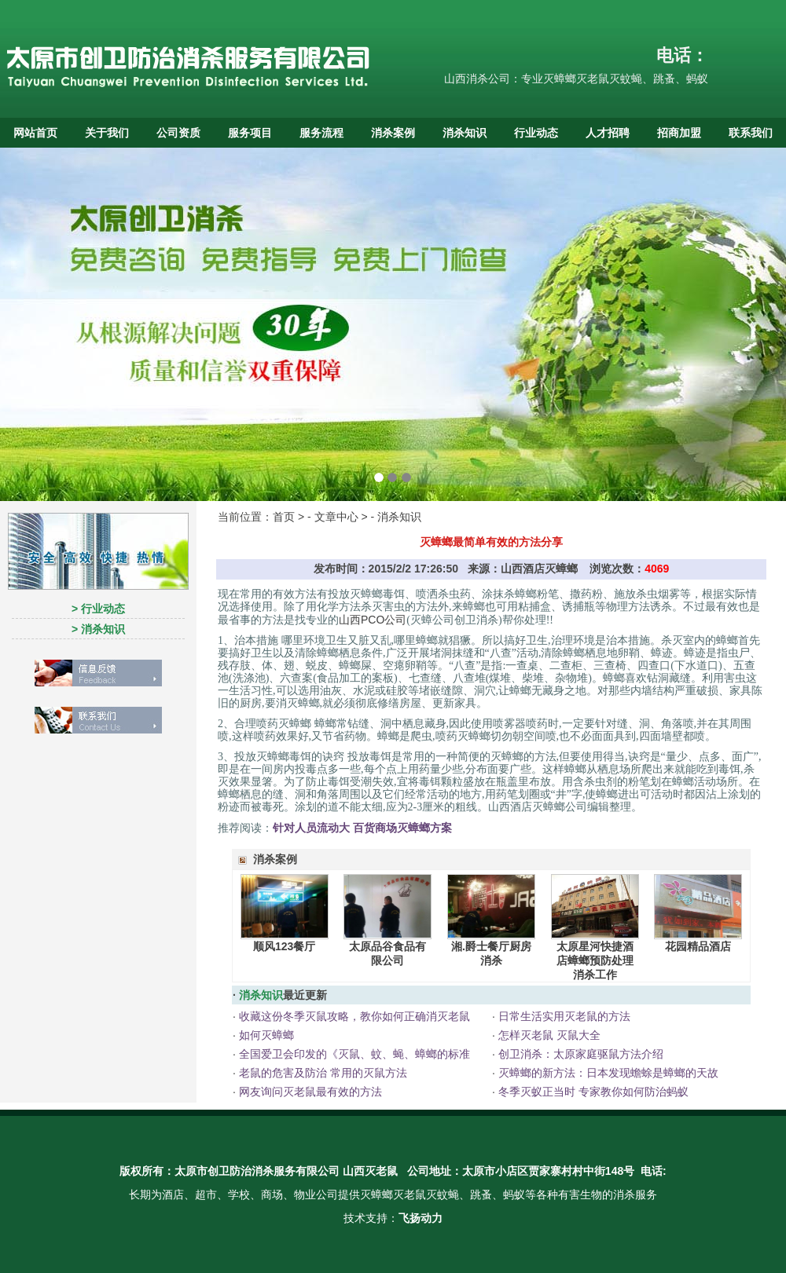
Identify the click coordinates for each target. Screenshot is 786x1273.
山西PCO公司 (372, 619)
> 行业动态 (98, 608)
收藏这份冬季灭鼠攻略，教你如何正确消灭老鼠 (353, 1016)
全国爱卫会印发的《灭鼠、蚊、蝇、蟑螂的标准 (353, 1054)
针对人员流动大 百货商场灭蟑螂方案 (362, 827)
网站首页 (35, 132)
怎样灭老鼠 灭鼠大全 (548, 1035)
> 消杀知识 (98, 629)
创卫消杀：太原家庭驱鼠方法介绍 (579, 1054)
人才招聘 (608, 132)
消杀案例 (393, 132)
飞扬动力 (421, 1218)
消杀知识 (465, 132)
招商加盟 (679, 132)
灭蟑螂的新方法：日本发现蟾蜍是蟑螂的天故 (606, 1072)
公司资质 (178, 132)
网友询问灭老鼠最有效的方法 (309, 1091)
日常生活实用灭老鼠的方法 (562, 1016)
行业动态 (536, 132)
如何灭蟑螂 (265, 1035)
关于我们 (107, 132)
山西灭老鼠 (370, 1171)
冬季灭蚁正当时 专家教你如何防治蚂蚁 (592, 1091)
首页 (284, 516)
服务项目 (250, 132)
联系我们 (751, 132)
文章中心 (336, 516)
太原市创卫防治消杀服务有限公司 (257, 1171)
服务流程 (321, 132)
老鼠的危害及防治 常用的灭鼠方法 (321, 1072)
